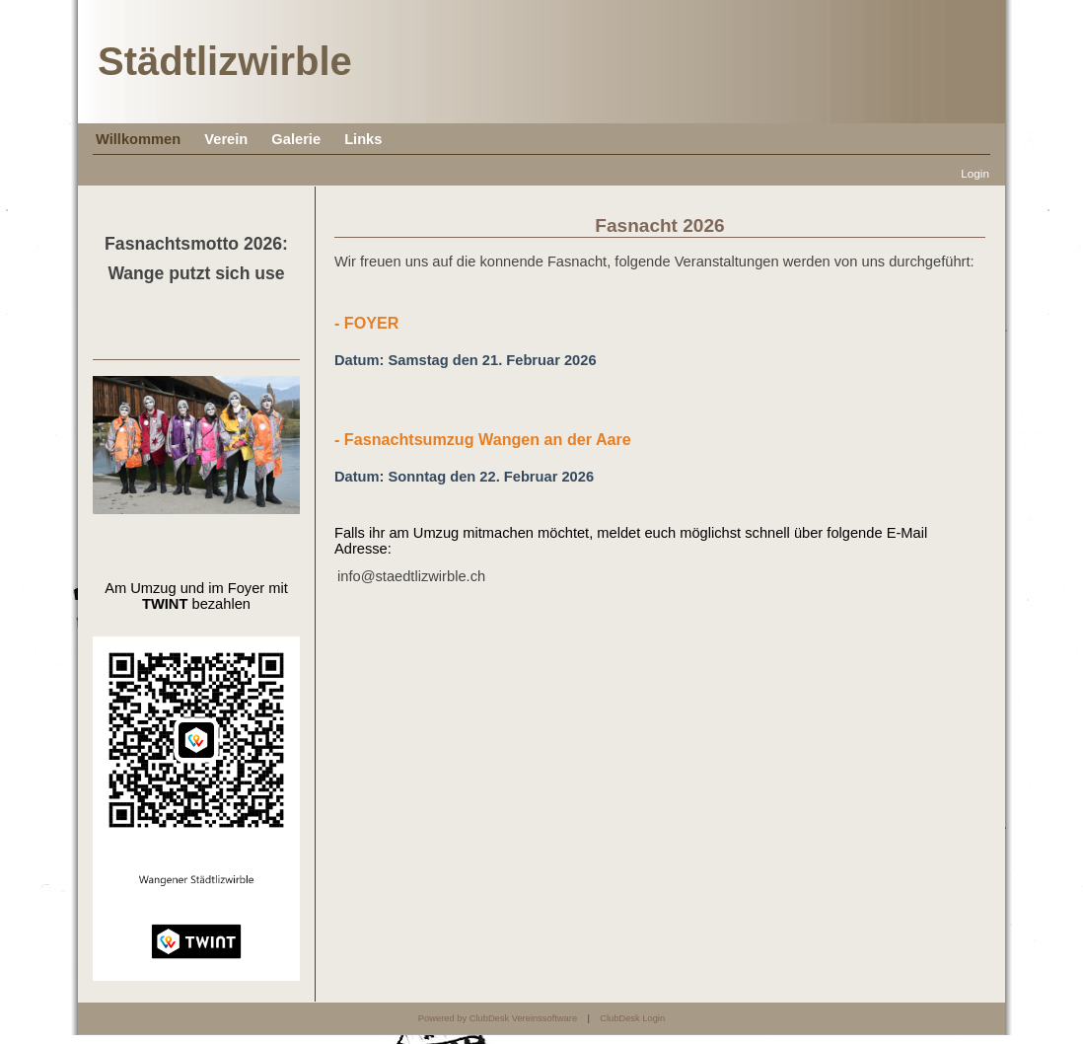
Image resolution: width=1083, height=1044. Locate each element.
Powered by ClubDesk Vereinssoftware (497, 1018)
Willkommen (138, 139)
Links (363, 139)
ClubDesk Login (632, 1018)
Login (975, 173)
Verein (226, 139)
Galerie (296, 139)
